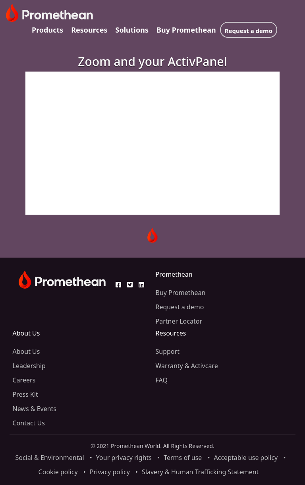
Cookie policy (58, 472)
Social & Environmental (49, 457)
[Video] (152, 143)
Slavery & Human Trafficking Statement (200, 472)
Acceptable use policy (246, 457)
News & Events (35, 408)
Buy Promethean (186, 30)
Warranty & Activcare (187, 365)
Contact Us (29, 423)
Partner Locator (179, 321)
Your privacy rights (124, 457)
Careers (24, 380)
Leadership (29, 365)
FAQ (162, 380)
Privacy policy (110, 472)
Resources (89, 30)
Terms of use (183, 457)
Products (47, 30)
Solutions (132, 30)
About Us (26, 351)
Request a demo (248, 31)
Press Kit (25, 394)
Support (168, 351)
